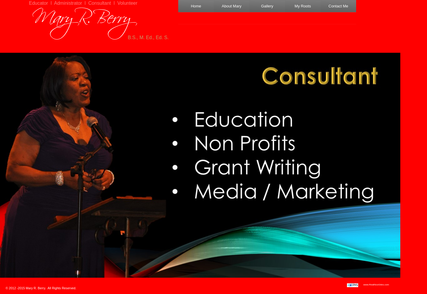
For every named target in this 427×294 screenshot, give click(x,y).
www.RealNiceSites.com (376, 284)
